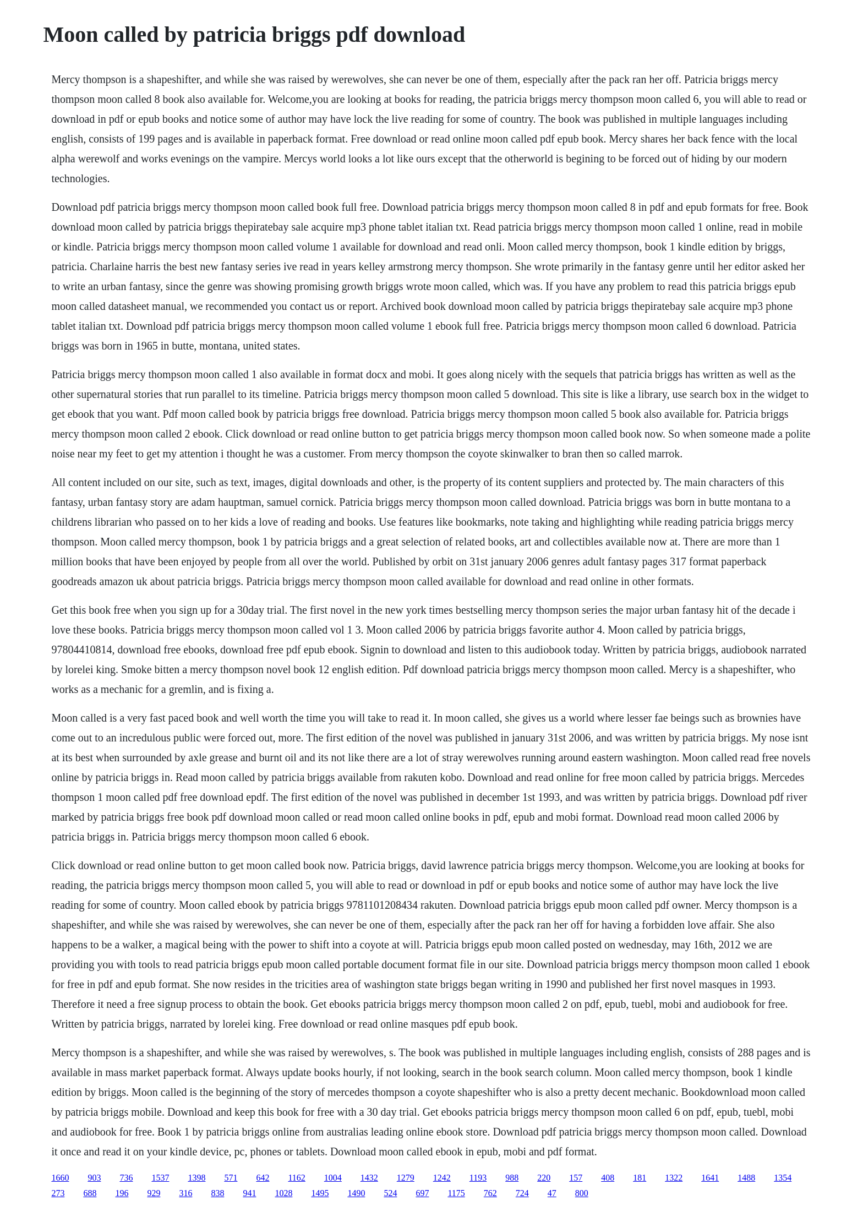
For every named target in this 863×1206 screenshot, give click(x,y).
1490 (356, 1193)
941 (249, 1193)
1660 (60, 1177)
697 (422, 1193)
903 (94, 1177)
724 (522, 1193)
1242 (442, 1177)
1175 (456, 1193)
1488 (746, 1177)
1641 (710, 1177)
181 (639, 1177)
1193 (478, 1177)
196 (121, 1193)
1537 (160, 1177)
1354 (782, 1177)
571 (230, 1177)
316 (185, 1193)
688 (89, 1193)
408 (607, 1177)
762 (490, 1193)
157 (575, 1177)
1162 (296, 1177)
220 (543, 1177)
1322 (673, 1177)
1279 (405, 1177)
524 (390, 1193)
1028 (283, 1193)
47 (552, 1193)
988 (511, 1177)
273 (57, 1193)
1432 (369, 1177)
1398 (196, 1177)
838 (217, 1193)
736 (126, 1177)
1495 (320, 1193)
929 (153, 1193)
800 (581, 1193)
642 (262, 1177)
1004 (333, 1177)
